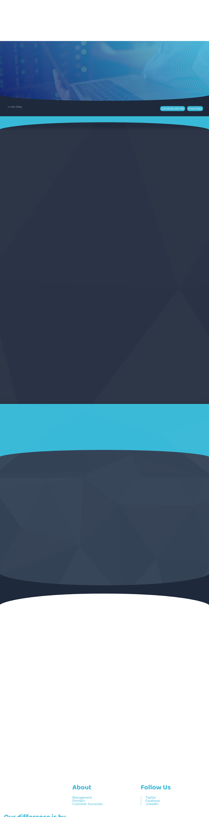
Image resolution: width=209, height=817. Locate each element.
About (81, 770)
